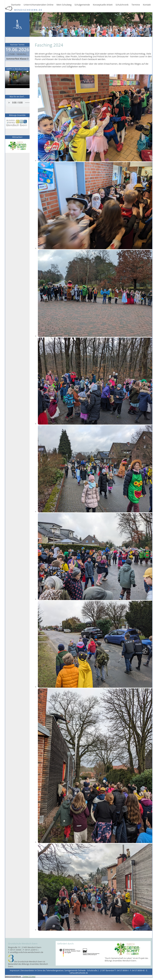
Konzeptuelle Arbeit (103, 4)
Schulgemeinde (82, 4)
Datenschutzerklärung (13, 976)
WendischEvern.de (23, 9)
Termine (136, 4)
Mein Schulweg (63, 4)
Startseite (16, 4)
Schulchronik (122, 4)
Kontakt (147, 4)
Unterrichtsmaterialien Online (38, 4)
